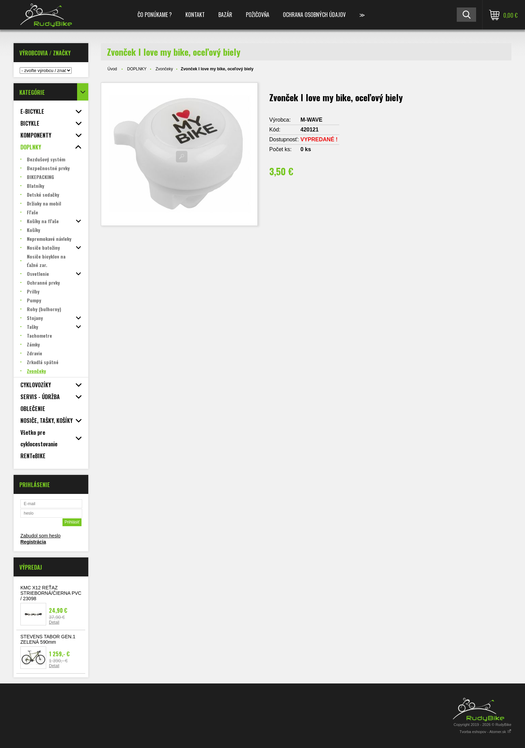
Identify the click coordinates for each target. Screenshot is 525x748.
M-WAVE (312, 120)
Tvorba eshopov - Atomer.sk (485, 732)
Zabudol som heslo (40, 535)
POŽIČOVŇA (257, 15)
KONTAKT (195, 15)
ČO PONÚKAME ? (155, 15)
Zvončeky (164, 69)
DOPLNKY (136, 69)
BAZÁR (225, 15)
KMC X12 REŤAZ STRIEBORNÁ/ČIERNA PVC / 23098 (51, 593)
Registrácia (33, 542)
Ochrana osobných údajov (314, 15)
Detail (54, 622)
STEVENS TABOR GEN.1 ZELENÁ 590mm (47, 639)
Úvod (112, 69)
